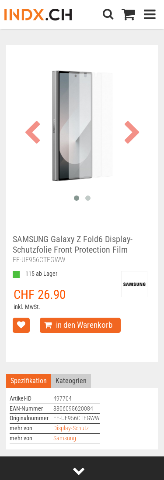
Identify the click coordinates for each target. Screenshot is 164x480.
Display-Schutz (71, 428)
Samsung (64, 438)
